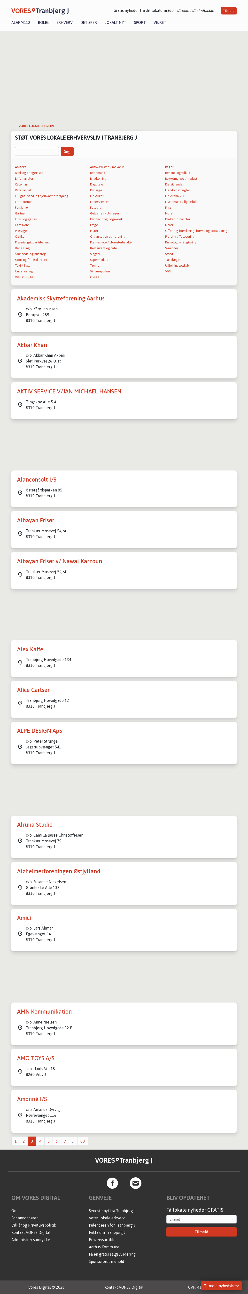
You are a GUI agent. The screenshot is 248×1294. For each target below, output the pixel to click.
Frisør (168, 207)
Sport (140, 22)
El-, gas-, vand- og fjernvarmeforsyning (41, 196)
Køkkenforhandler (177, 219)
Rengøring (22, 248)
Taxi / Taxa (22, 265)
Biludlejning (98, 178)
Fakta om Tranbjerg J (107, 1232)
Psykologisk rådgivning (180, 242)
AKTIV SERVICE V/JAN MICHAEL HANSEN (69, 391)
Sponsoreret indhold (106, 1261)
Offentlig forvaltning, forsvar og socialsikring (196, 231)
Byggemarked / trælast (181, 178)
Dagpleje (96, 184)
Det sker (88, 22)
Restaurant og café (103, 248)
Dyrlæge (96, 190)
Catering (21, 184)
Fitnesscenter (99, 202)
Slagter (95, 254)
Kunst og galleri (26, 219)
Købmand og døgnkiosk (106, 219)
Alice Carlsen (34, 690)
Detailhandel (174, 184)
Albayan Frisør (35, 520)
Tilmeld (228, 11)
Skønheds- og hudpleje (31, 254)
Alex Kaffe (30, 649)
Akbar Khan (32, 345)
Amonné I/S (32, 1099)
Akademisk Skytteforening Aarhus (61, 298)
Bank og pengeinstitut (30, 173)
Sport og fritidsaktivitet (31, 260)
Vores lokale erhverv (107, 1218)
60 (82, 1141)
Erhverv (64, 22)
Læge (94, 225)
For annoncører (24, 1218)
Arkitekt (20, 167)
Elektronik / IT (175, 196)
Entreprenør (23, 202)
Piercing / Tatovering (179, 236)
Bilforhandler (24, 178)
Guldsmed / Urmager (104, 213)
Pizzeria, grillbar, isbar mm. (33, 242)
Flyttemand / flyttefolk (181, 202)
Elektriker (96, 196)
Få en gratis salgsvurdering (112, 1254)
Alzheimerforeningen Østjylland (59, 871)
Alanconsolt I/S (36, 479)
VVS (167, 271)
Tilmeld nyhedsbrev (221, 1286)
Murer (94, 231)
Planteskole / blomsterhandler (111, 242)
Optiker (20, 236)
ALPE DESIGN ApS (39, 730)
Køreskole (22, 225)
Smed (169, 254)
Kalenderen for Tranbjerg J (112, 1225)
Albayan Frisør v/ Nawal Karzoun (59, 561)
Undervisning (24, 271)
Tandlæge (172, 260)
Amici (24, 918)
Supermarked (99, 260)
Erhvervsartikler (103, 1239)
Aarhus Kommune (104, 1247)
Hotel (169, 213)
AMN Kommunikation (44, 1011)
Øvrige (95, 277)
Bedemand (97, 173)
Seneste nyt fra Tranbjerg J (112, 1211)
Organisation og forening (107, 236)
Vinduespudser (100, 271)
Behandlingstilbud (177, 173)
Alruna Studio (35, 824)
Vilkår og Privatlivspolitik (33, 1225)
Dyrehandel (23, 190)
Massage (21, 231)
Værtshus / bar (24, 277)
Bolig (43, 22)
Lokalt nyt (115, 22)
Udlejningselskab (177, 265)
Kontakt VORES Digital (30, 1232)
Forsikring (21, 207)
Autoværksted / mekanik (107, 167)
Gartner (20, 213)
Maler (169, 225)
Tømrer (95, 265)
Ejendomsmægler (177, 190)
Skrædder (171, 248)
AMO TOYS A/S (35, 1058)
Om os (16, 1211)
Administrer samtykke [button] (30, 1239)
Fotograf (96, 207)
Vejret (160, 22)
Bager (169, 167)
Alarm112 (20, 22)
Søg (67, 151)
